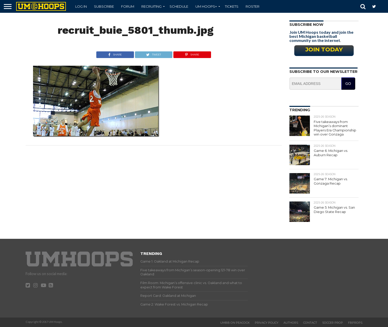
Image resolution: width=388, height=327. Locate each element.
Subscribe (104, 6)
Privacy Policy (266, 322)
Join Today (324, 49)
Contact (310, 322)
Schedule (179, 6)
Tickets (231, 6)
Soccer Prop (332, 322)
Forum (127, 6)
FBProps (355, 322)
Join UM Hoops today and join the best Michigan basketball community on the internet (321, 36)
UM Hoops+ (206, 6)
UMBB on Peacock (235, 322)
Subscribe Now (306, 24)
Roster (252, 6)
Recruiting (151, 6)
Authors (291, 322)
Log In (81, 6)
